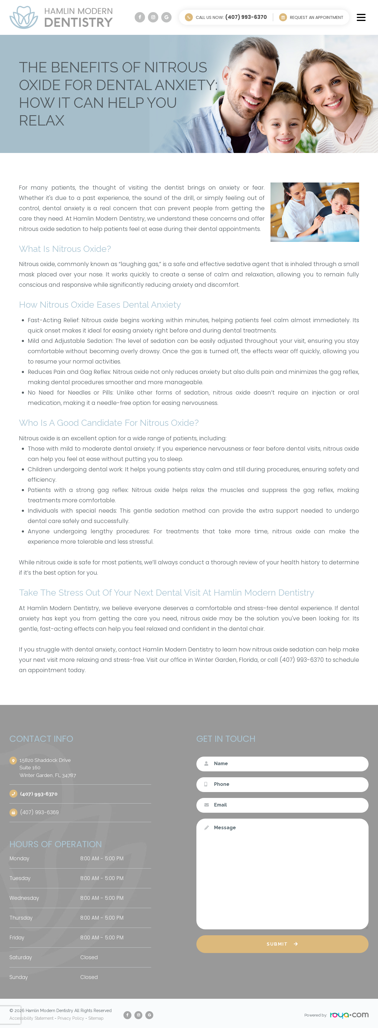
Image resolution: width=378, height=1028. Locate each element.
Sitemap (96, 1016)
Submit (277, 944)
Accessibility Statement (31, 1016)
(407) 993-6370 (39, 793)
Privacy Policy (71, 1016)
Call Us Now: (231, 17)
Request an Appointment (316, 17)
